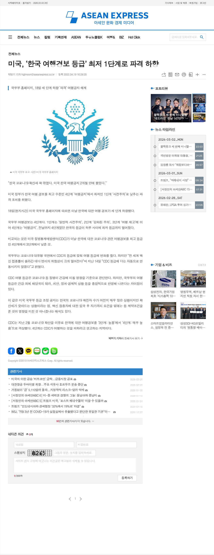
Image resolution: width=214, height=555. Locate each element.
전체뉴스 (14, 54)
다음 (80, 499)
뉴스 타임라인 (165, 129)
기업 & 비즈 (163, 264)
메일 (177, 75)
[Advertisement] (178, 237)
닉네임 (19, 444)
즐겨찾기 (27, 2)
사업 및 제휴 (181, 2)
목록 (170, 75)
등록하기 (127, 478)
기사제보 (169, 2)
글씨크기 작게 (204, 75)
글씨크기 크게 (197, 75)
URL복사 (164, 75)
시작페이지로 (14, 2)
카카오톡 (28, 351)
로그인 (203, 2)
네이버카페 (45, 351)
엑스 (19, 351)
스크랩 (191, 75)
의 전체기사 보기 (123, 338)
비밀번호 (83, 444)
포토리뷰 (161, 88)
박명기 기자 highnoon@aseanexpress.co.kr (31, 74)
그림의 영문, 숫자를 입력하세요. (73, 452)
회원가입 (193, 2)
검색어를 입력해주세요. (185, 37)
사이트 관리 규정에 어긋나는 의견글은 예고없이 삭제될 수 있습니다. (55, 460)
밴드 (54, 351)
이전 (70, 499)
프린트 (184, 75)
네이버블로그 (36, 351)
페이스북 (11, 351)
